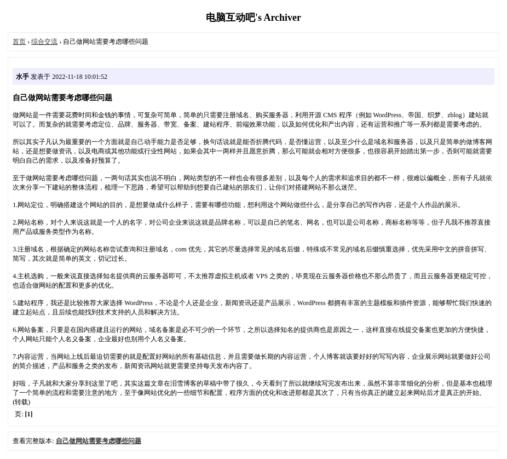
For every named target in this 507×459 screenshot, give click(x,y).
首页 (19, 41)
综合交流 (44, 41)
